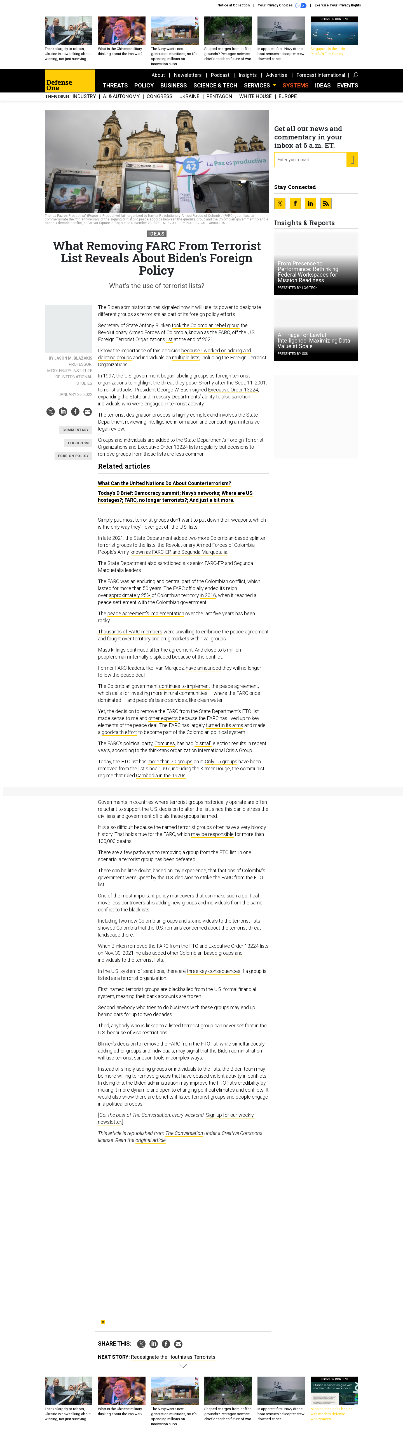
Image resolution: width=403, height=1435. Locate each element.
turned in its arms (224, 725)
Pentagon (219, 96)
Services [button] (257, 85)
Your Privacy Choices (282, 5)
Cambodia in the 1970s (161, 775)
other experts (163, 718)
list (169, 339)
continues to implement (184, 686)
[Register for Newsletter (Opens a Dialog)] (352, 160)
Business (173, 85)
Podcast (220, 75)
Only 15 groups (221, 761)
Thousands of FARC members (130, 632)
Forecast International (321, 75)
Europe (288, 96)
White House (255, 96)
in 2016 (208, 595)
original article (150, 1140)
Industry (84, 96)
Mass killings (112, 650)
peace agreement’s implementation (145, 613)
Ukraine (189, 96)
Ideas (323, 85)
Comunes (164, 743)
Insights (248, 75)
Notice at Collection (233, 5)
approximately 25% (130, 595)
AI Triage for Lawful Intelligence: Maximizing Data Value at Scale (314, 341)
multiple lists (186, 357)
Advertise (276, 75)
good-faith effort (119, 732)
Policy (144, 85)
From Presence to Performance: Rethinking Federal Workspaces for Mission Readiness (308, 272)
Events (347, 85)
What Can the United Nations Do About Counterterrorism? (164, 483)
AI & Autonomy (121, 96)
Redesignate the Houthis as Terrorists (173, 1357)
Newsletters (188, 75)
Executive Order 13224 (233, 390)
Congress (159, 96)
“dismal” (203, 743)
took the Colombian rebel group (206, 325)
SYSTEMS (296, 85)
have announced (203, 668)
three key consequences (213, 971)
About (158, 75)
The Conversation (184, 1133)
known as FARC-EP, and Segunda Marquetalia (179, 552)
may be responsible (212, 834)
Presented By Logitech (298, 288)
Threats (115, 85)
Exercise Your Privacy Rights (338, 5)
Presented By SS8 (293, 354)
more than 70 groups (170, 761)
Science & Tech (215, 85)
